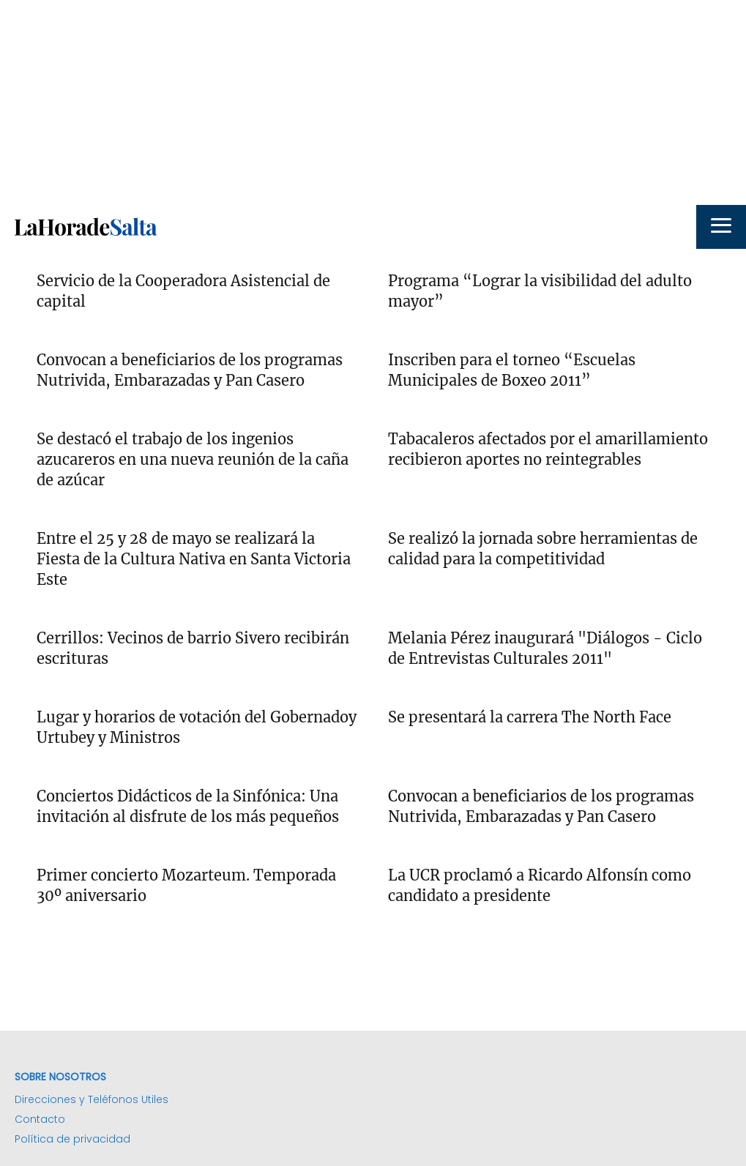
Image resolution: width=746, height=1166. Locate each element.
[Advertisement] (373, 102)
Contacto (40, 1119)
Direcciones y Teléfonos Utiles (91, 1099)
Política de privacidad (72, 1139)
